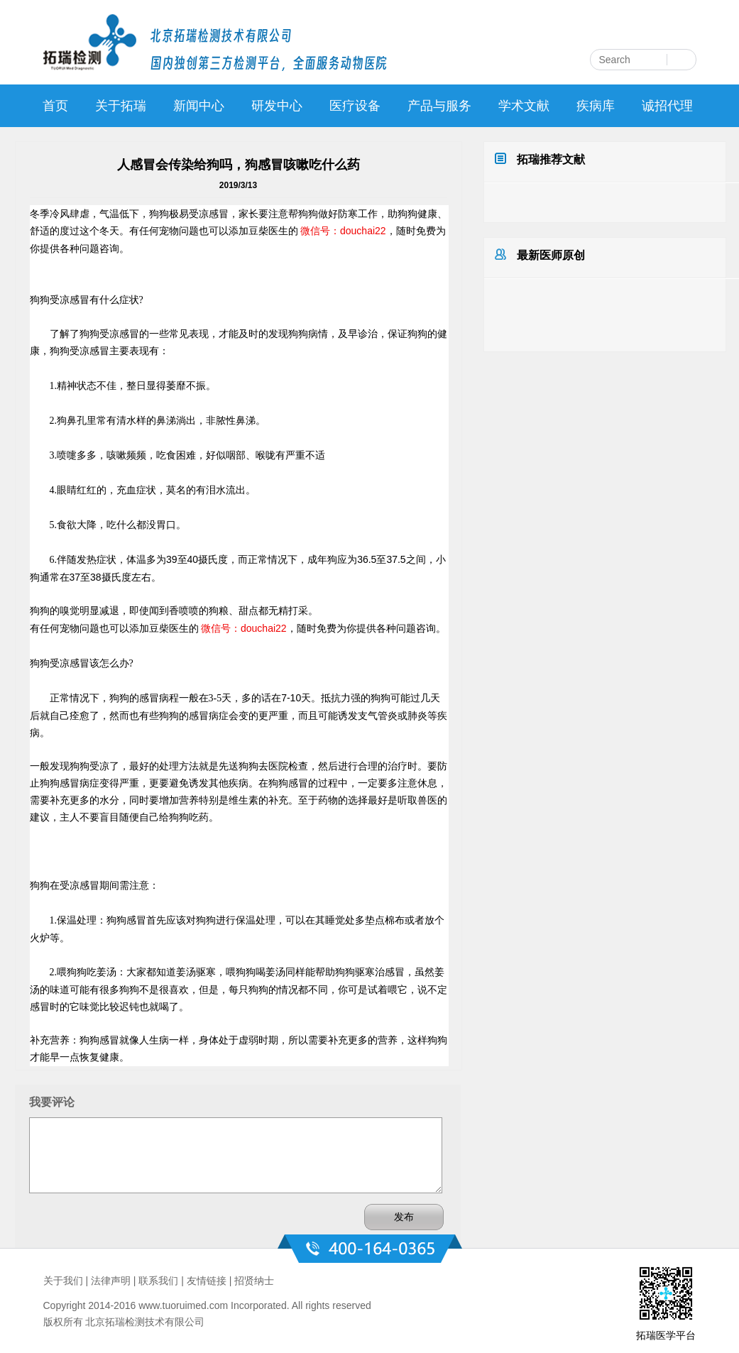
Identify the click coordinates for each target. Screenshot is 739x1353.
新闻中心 (198, 106)
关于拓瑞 (120, 106)
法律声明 (111, 1280)
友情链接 (206, 1280)
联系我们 (158, 1280)
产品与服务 (439, 106)
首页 (55, 106)
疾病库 (595, 106)
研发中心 (276, 106)
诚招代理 (667, 106)
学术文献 (523, 106)
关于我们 (63, 1280)
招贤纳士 (254, 1280)
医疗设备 (355, 106)
